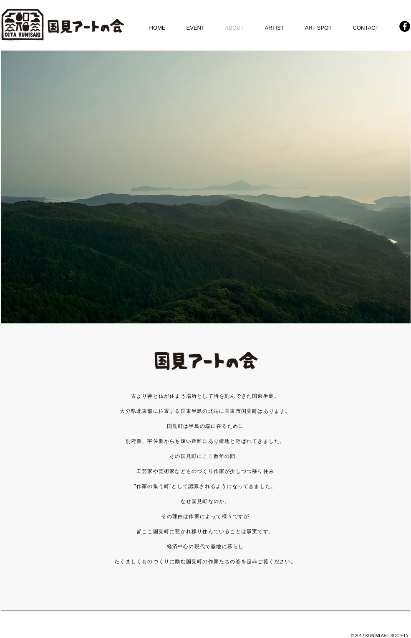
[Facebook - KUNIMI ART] (404, 26)
